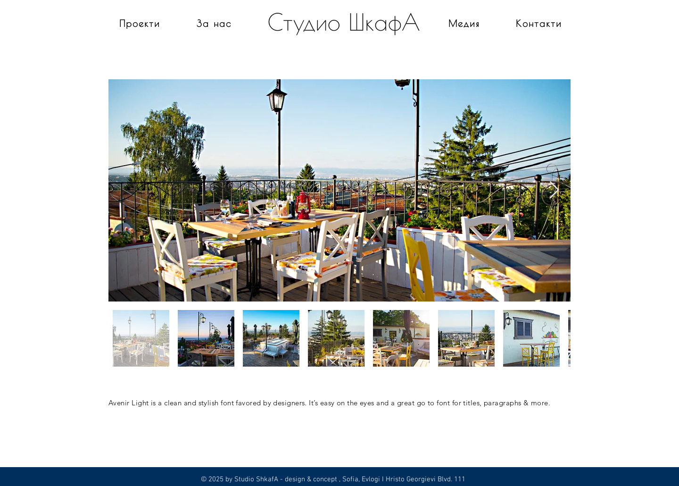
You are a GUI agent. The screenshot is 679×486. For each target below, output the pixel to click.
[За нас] (215, 23)
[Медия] (465, 23)
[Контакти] (540, 23)
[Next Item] (554, 190)
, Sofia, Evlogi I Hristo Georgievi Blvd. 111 (401, 479)
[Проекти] (140, 23)
